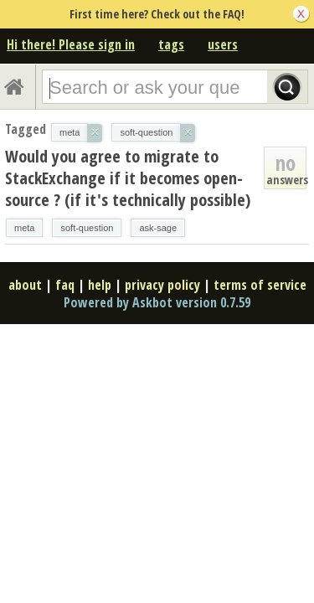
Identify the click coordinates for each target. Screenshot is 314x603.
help (99, 285)
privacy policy (162, 285)
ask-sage (158, 228)
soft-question (86, 228)
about (25, 285)
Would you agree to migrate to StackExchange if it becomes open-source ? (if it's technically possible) (127, 178)
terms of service (260, 285)
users (223, 44)
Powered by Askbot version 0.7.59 (157, 302)
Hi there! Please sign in (71, 44)
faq (65, 285)
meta (24, 228)
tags (171, 44)
